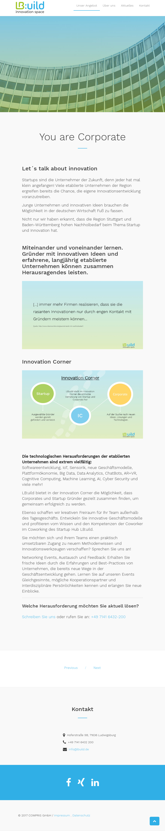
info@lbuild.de (79, 749)
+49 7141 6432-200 (108, 616)
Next (97, 668)
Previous (71, 668)
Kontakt (144, 9)
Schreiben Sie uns (38, 616)
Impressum (62, 815)
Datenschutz (81, 815)
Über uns (109, 9)
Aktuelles (127, 9)
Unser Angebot (86, 9)
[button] (154, 821)
